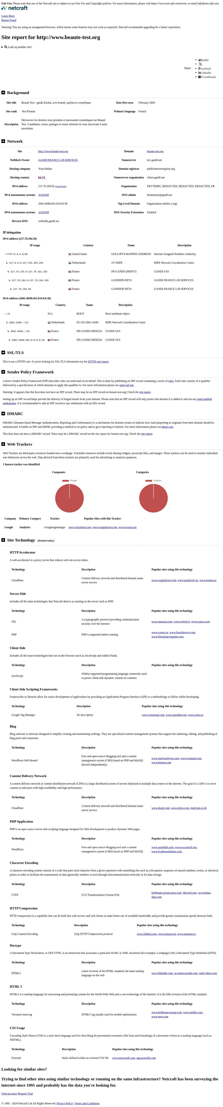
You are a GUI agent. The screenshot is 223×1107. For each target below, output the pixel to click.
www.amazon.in (167, 933)
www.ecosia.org (128, 527)
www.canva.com (200, 621)
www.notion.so (207, 580)
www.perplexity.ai (188, 580)
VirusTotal (61, 186)
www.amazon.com (162, 621)
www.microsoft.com (123, 1057)
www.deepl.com (161, 808)
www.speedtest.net (176, 714)
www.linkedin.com (162, 973)
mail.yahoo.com (208, 973)
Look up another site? (18, 47)
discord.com (190, 892)
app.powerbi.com (146, 1057)
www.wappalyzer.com (105, 527)
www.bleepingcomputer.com (168, 636)
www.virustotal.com (79, 527)
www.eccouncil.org (186, 847)
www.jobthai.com (147, 933)
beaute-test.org (155, 151)
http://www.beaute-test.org (53, 151)
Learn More (8, 15)
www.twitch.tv (182, 621)
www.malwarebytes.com (165, 758)
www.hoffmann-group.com (167, 1012)
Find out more (9, 1093)
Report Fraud (8, 20)
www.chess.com (180, 808)
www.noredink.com (163, 847)
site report (145, 392)
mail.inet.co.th (199, 808)
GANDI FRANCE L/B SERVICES (58, 160)
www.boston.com (161, 762)
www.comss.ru (160, 632)
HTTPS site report (98, 361)
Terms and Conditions (87, 1103)
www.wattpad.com (190, 758)
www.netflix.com (193, 1012)
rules (171, 380)
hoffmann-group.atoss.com (167, 892)
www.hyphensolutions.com (167, 851)
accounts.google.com (186, 973)
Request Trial (25, 1093)
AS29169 (43, 194)
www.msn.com (160, 1016)
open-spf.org (126, 385)
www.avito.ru (195, 714)
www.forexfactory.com (182, 632)
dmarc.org (167, 426)
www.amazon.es (187, 933)
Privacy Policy (65, 1103)
